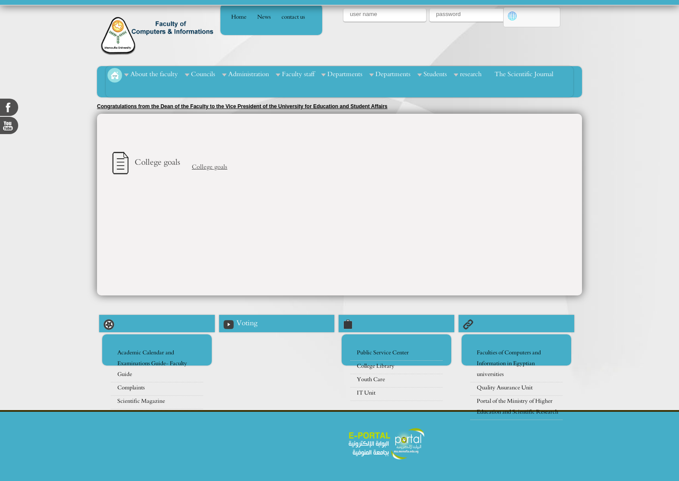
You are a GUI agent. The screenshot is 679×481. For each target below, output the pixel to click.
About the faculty (154, 74)
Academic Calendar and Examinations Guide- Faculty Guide (152, 363)
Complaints (131, 387)
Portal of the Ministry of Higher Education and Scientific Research (517, 407)
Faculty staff (298, 74)
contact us (293, 17)
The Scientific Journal (524, 74)
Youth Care (371, 379)
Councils (203, 74)
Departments (344, 74)
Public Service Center (383, 352)
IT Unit (366, 393)
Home (238, 17)
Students (435, 74)
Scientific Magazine (141, 401)
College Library (375, 366)
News (264, 17)
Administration (248, 74)
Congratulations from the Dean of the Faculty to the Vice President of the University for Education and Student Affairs (242, 106)
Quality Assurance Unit (505, 387)
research (471, 74)
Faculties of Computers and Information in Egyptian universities (509, 363)
